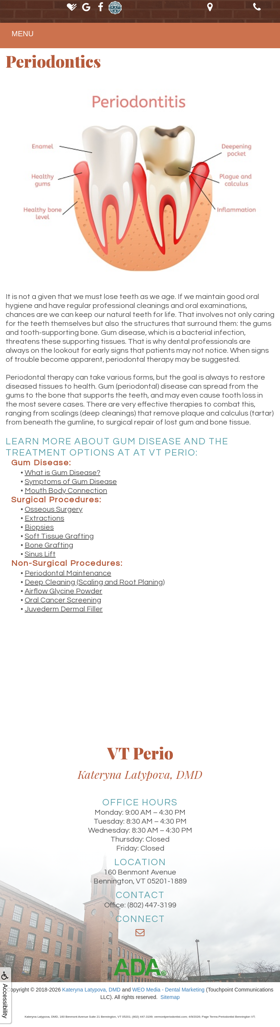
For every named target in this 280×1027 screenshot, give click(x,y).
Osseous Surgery (54, 509)
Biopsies (39, 527)
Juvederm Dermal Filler (64, 609)
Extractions (44, 518)
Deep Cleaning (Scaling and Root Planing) (95, 582)
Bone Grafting (49, 545)
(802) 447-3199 (151, 905)
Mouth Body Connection (66, 490)
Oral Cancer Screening (63, 600)
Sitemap (170, 997)
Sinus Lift (40, 554)
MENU (23, 34)
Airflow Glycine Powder (63, 591)
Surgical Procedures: (56, 500)
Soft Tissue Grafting (59, 536)
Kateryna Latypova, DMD (91, 990)
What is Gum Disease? (62, 473)
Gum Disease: (41, 463)
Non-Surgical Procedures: (67, 563)
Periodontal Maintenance (68, 573)
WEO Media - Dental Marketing (168, 990)
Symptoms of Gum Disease (71, 481)
